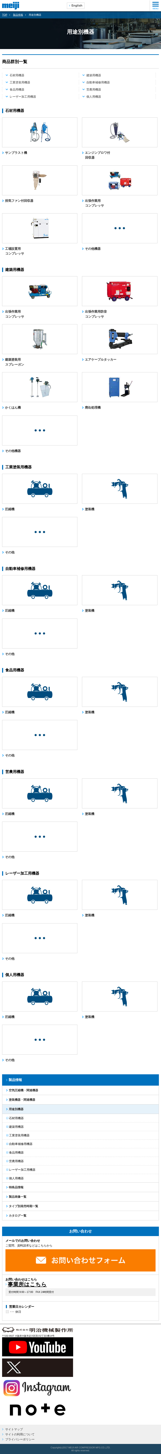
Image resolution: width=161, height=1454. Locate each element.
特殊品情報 (15, 1187)
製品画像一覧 (17, 1196)
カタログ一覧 (17, 1215)
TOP (4, 14)
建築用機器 (93, 75)
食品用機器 (17, 89)
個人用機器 (93, 96)
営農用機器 (93, 89)
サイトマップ (14, 1429)
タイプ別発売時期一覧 (23, 1206)
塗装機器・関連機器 (21, 1099)
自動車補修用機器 (98, 82)
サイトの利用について (20, 1434)
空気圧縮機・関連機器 (23, 1090)
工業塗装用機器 (20, 82)
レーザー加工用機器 (23, 96)
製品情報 (18, 14)
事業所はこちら (27, 1284)
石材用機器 (17, 75)
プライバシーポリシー (20, 1439)
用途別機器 (15, 1109)
